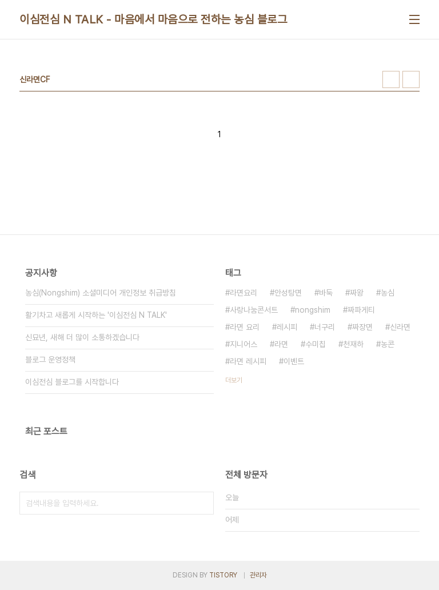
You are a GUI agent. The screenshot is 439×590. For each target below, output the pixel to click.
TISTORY (223, 575)
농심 (387, 292)
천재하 (353, 344)
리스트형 (411, 79)
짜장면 (362, 327)
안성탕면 (288, 292)
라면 (281, 344)
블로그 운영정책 (50, 359)
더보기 (233, 380)
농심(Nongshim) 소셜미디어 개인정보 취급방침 (100, 292)
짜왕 (357, 292)
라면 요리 (245, 327)
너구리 (324, 327)
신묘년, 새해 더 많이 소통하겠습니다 (82, 337)
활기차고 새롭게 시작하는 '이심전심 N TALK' (96, 315)
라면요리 (243, 292)
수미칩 (315, 344)
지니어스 (243, 344)
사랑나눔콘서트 (254, 309)
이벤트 (294, 361)
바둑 (326, 292)
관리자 (258, 575)
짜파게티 (361, 309)
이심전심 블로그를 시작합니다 (72, 381)
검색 (202, 503)
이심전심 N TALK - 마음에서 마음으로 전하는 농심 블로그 (153, 19)
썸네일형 (391, 79)
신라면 (400, 327)
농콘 (387, 344)
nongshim (312, 309)
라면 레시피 (248, 361)
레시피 (287, 327)
